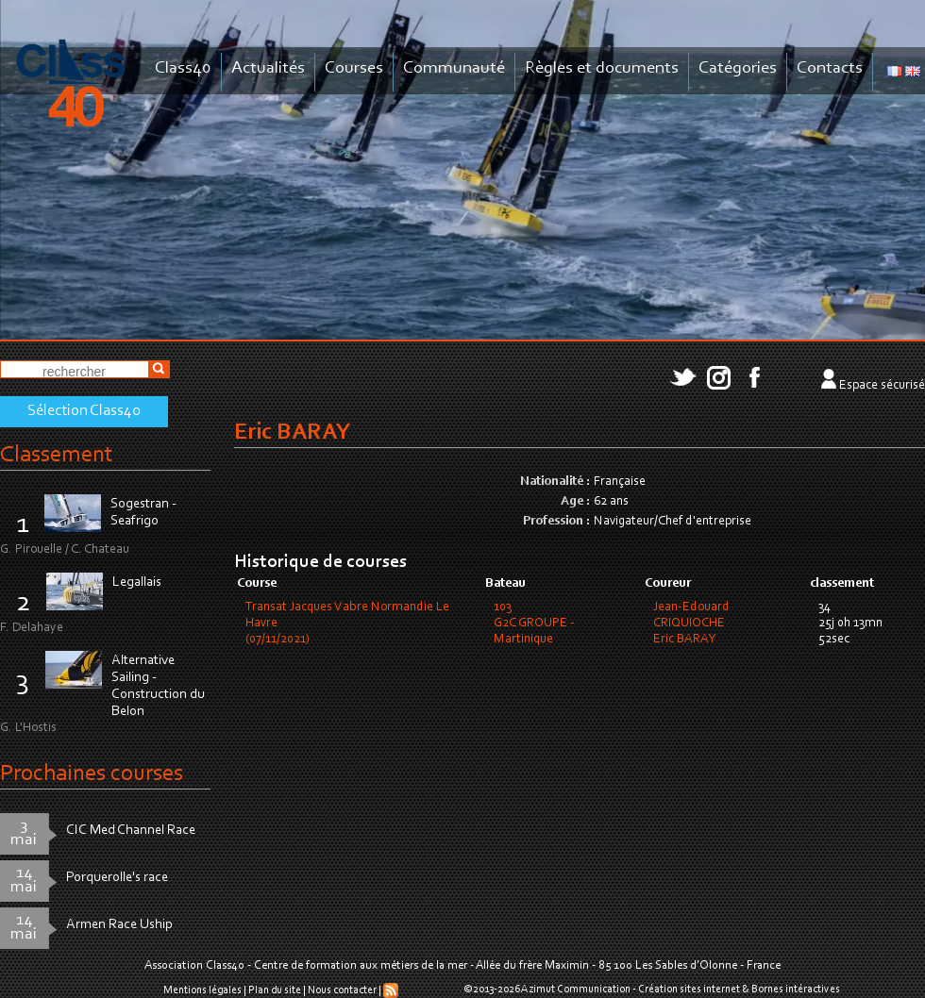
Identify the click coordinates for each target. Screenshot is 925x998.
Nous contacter (342, 990)
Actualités (268, 68)
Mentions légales (202, 990)
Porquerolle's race (117, 878)
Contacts (830, 68)
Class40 (183, 68)
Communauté (454, 68)
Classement (56, 455)
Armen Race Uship (119, 925)
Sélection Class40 (84, 411)
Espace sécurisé (882, 385)
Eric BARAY (684, 639)
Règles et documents (602, 68)
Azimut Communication (576, 989)
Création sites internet (689, 989)
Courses (354, 68)
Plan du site (274, 990)
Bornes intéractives (795, 989)
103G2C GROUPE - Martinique (534, 623)
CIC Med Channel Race (130, 830)
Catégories (737, 68)
